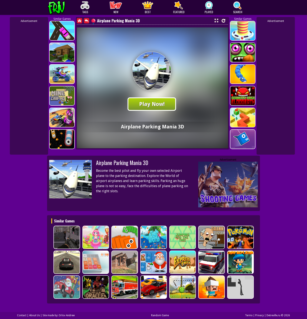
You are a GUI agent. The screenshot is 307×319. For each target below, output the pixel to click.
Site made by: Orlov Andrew (59, 315)
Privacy (259, 315)
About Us (34, 315)
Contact (21, 315)
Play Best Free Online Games (64, 7)
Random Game (160, 315)
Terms (248, 315)
